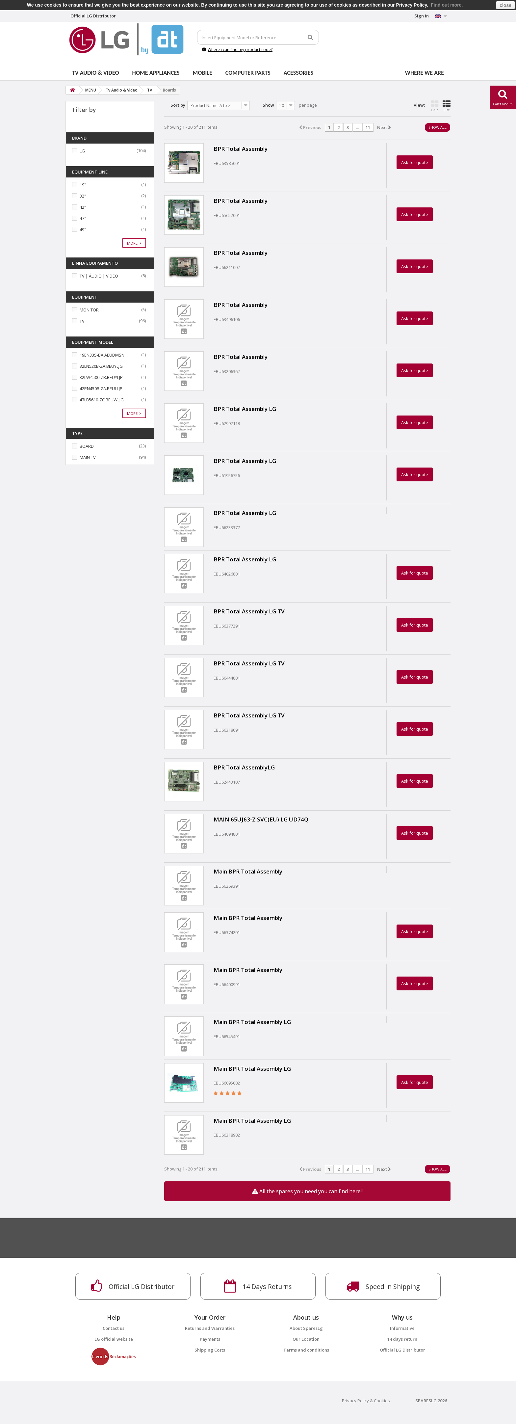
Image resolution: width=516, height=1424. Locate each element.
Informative (402, 1328)
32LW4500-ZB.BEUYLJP (101, 377)
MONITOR (89, 310)
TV (82, 321)
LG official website (113, 1339)
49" (83, 229)
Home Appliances (156, 72)
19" (83, 185)
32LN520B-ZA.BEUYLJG (101, 366)
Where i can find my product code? (237, 49)
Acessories (298, 72)
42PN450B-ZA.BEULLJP (101, 388)
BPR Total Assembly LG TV (249, 611)
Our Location (306, 1339)
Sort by (177, 105)
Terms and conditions (306, 1350)
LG (82, 151)
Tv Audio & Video (95, 72)
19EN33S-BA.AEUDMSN (102, 355)
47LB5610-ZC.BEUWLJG (102, 400)
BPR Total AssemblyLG (244, 767)
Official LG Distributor (402, 1350)
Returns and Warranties (210, 1328)
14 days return (402, 1339)
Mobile (202, 72)
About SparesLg (306, 1328)
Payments (210, 1339)
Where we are (424, 72)
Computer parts (248, 72)
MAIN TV (88, 457)
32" (83, 196)
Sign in (421, 16)
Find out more (446, 5)
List (447, 106)
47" (83, 218)
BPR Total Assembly (241, 148)
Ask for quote (414, 162)
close (505, 5)
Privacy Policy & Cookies (366, 1401)
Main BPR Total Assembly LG (252, 1022)
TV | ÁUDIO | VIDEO (99, 276)
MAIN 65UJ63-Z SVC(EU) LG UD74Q (261, 819)
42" (83, 207)
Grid (435, 106)
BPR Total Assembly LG (245, 409)
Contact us (113, 1328)
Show (268, 105)
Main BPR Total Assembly (248, 871)
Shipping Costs (209, 1350)
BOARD (87, 446)
